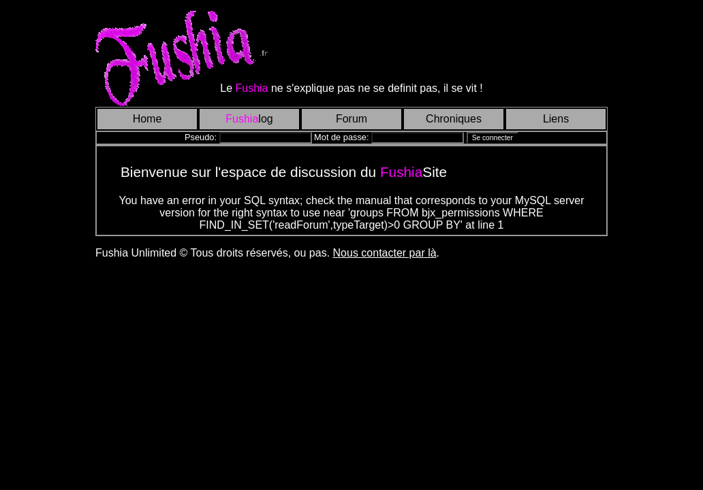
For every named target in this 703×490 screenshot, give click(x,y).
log (248, 119)
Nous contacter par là (385, 253)
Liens (556, 119)
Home (147, 119)
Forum (351, 119)
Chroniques (454, 119)
